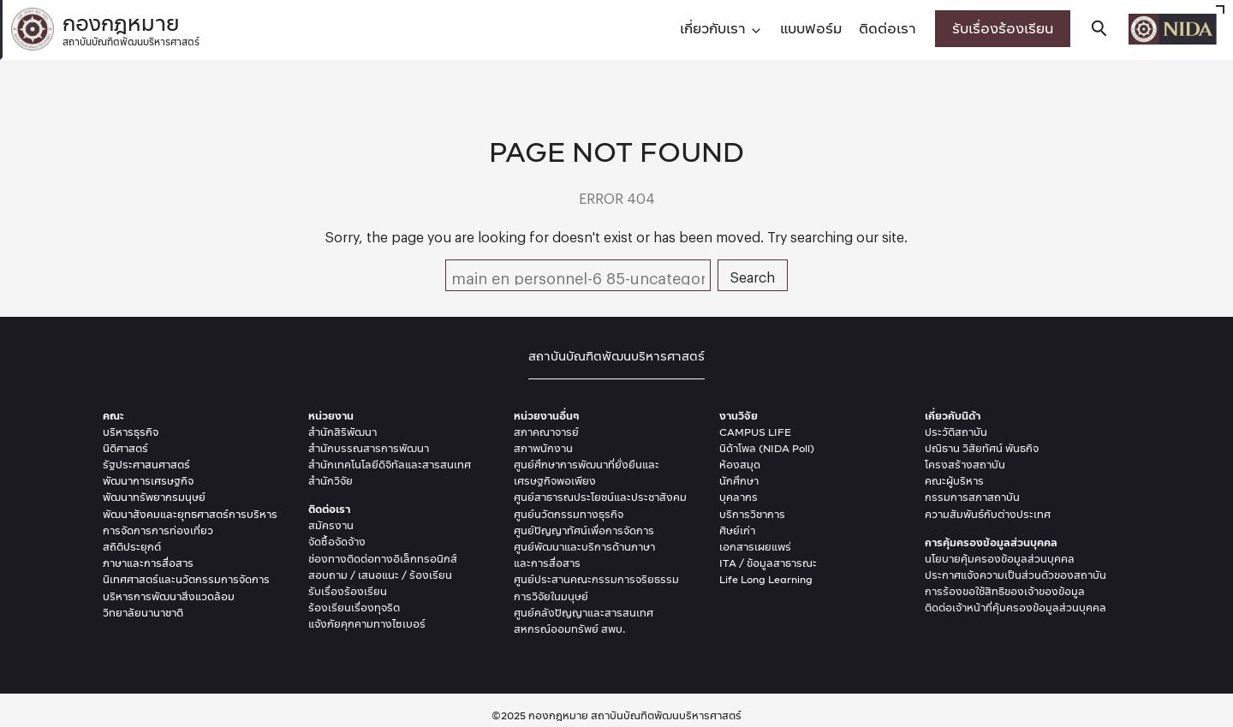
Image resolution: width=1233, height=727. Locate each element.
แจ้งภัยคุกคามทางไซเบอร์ (367, 624)
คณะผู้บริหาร (954, 481)
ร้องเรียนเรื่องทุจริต (354, 607)
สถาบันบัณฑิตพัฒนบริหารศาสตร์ (616, 356)
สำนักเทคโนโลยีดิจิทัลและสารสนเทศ (389, 464)
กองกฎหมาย (131, 27)
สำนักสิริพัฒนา (342, 432)
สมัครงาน (331, 525)
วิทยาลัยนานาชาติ (143, 613)
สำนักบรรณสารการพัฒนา (368, 448)
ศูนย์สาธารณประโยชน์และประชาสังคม (600, 497)
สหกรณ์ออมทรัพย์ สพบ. (569, 629)
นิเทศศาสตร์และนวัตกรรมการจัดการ (186, 579)
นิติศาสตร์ (125, 448)
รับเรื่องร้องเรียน (1002, 28)
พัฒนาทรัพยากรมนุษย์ (154, 497)
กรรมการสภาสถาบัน (972, 497)
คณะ (113, 416)
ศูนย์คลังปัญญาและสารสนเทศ (583, 613)
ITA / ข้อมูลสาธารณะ (768, 563)
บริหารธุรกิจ (130, 432)
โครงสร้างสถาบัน (965, 464)
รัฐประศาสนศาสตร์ (146, 464)
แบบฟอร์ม (811, 28)
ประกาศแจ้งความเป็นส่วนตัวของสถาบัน (1015, 575)
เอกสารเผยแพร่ (755, 547)
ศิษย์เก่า (737, 530)
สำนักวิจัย (330, 481)
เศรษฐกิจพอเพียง (555, 481)
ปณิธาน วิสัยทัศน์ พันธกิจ (982, 448)
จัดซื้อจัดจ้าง (337, 541)
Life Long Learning (766, 579)
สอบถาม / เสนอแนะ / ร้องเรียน (380, 575)
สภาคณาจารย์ (546, 432)
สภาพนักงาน (543, 448)
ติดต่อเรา (887, 28)
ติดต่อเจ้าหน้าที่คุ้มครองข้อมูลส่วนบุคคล (1015, 607)
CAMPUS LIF (751, 432)
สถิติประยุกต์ (132, 547)
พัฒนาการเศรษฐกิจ (148, 481)
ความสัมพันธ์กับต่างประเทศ (988, 514)
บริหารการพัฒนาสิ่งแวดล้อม (169, 596)
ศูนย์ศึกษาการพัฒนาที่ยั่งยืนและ (586, 464)
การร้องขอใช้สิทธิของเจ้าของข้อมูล (1005, 591)
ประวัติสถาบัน (956, 432)
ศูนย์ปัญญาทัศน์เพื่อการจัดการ (584, 530)
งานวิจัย (738, 416)
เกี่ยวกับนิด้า (952, 416)
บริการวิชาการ (752, 514)
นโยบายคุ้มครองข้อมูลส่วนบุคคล (1000, 559)
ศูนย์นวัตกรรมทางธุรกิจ (568, 514)
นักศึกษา (739, 481)
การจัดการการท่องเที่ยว (158, 530)
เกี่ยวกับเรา (713, 28)
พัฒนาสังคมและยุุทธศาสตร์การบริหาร (190, 514)
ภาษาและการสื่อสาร (148, 563)
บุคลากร (738, 497)
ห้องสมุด (739, 464)
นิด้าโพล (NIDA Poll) (766, 448)
